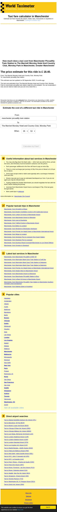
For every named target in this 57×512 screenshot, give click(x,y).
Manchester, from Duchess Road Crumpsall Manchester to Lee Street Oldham (28, 243)
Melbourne (7, 354)
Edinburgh (7, 326)
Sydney (6, 393)
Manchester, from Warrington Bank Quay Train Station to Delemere (25, 265)
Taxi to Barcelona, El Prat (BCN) (14, 423)
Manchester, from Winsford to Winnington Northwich (20, 229)
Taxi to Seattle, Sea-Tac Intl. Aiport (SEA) (17, 473)
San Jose (7, 385)
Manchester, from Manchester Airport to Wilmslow (20, 217)
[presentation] (17, 93)
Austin (6, 307)
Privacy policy (28, 503)
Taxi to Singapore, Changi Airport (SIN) (16, 476)
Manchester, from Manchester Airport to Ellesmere (20, 273)
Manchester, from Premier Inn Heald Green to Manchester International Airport (29, 231)
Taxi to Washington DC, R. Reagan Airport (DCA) (19, 481)
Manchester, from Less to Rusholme (15, 220)
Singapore (7, 391)
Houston (6, 329)
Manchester (8, 351)
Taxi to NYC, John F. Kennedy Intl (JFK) (16, 456)
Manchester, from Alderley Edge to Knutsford (18, 286)
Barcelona (7, 312)
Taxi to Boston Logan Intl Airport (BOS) (16, 425)
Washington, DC (9, 402)
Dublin (6, 323)
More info (21, 510)
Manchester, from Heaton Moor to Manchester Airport (21, 271)
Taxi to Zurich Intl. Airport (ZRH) (14, 484)
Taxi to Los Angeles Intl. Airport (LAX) (16, 445)
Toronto (6, 396)
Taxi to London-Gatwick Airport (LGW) (16, 439)
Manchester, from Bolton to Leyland (15, 226)
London (6, 337)
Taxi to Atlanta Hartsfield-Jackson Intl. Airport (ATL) (20, 420)
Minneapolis (8, 357)
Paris (6, 368)
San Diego (7, 379)
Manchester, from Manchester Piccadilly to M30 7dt (20, 257)
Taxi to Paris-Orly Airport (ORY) (14, 465)
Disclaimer (28, 499)
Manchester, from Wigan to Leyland (15, 234)
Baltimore (7, 309)
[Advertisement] (28, 42)
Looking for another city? (32, 20)
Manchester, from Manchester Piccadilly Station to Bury (21, 276)
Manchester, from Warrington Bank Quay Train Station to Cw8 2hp (25, 259)
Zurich (6, 405)
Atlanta (6, 304)
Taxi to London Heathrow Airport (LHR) (16, 437)
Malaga (6, 346)
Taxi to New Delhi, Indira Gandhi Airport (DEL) (18, 453)
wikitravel (21, 191)
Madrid (6, 343)
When (16, 131)
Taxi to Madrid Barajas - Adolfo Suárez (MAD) (18, 448)
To (18, 123)
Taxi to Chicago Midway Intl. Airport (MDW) (17, 431)
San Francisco (9, 382)
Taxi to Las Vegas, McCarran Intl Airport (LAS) (18, 434)
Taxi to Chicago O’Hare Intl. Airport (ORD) (17, 428)
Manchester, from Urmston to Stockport (16, 245)
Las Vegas (7, 335)
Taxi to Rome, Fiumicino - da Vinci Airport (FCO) (19, 467)
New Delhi (7, 362)
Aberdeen (7, 298)
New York (7, 365)
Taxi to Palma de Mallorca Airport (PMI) (16, 451)
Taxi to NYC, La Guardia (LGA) (14, 459)
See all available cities (14, 408)
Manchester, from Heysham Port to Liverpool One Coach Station (24, 237)
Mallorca (6, 349)
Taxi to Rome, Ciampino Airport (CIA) (15, 470)
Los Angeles (8, 340)
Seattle (6, 388)
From (17, 115)
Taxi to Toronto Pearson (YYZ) (13, 479)
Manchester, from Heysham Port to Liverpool (18, 240)
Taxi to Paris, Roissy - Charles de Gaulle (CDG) (19, 462)
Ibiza (5, 332)
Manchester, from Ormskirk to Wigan (15, 209)
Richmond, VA (8, 374)
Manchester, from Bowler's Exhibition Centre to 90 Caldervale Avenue (26, 212)
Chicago (7, 321)
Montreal (7, 360)
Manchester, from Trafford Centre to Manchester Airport (21, 223)
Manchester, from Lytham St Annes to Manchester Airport (22, 214)
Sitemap (28, 496)
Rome (6, 376)
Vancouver (7, 399)
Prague (6, 371)
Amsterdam (7, 301)
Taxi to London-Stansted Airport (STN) (16, 442)
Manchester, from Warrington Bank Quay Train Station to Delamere (25, 262)
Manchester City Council (22, 196)
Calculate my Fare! (31, 146)
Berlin (6, 315)
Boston (6, 318)
